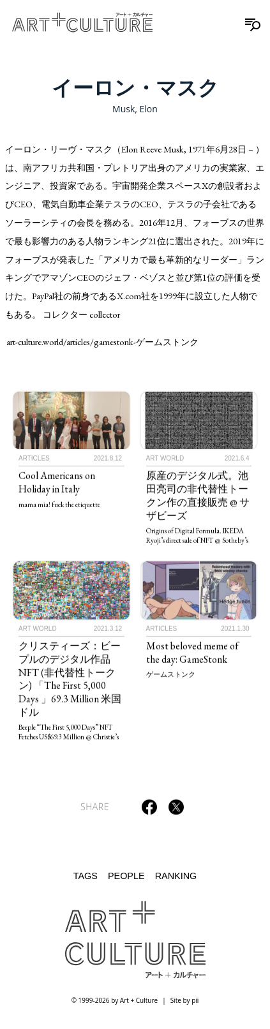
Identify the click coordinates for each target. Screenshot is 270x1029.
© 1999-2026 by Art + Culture (114, 1000)
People (126, 876)
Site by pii (184, 1000)
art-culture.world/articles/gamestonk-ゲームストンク (102, 342)
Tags (85, 876)
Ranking (176, 876)
